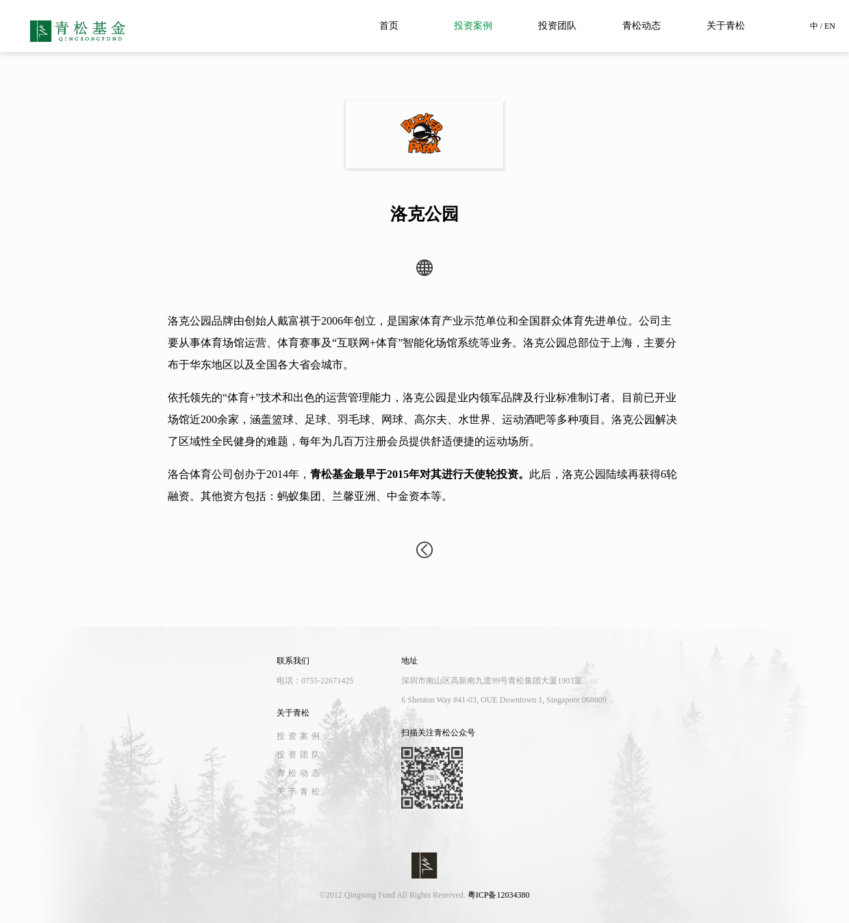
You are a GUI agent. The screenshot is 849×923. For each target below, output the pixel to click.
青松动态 (641, 26)
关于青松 (726, 26)
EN (829, 26)
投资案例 (473, 26)
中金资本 (409, 496)
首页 (388, 26)
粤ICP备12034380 (499, 895)
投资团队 (557, 26)
